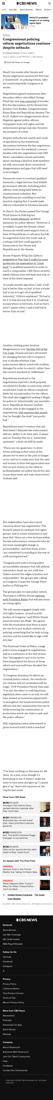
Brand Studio (9, 1029)
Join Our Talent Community (16, 1056)
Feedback (8, 1066)
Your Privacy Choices (13, 993)
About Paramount (11, 1047)
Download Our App (12, 1025)
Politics (47, 9)
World (38, 9)
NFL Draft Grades (11, 939)
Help (5, 1061)
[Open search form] (49, 3)
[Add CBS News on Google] (17, 62)
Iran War (13, 9)
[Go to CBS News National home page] (26, 3)
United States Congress (20, 895)
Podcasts (7, 1020)
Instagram (7, 966)
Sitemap (7, 1034)
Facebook (8, 961)
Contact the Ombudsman (15, 1070)
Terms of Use (9, 998)
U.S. (4, 9)
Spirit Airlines (26, 9)
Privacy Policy (9, 984)
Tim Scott (39, 895)
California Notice (11, 989)
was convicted (28, 101)
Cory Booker (14, 898)
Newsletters (9, 1016)
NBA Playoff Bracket (13, 944)
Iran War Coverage (12, 935)
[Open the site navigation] (9, 3)
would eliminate (20, 219)
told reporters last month (32, 412)
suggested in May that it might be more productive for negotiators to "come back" (25, 263)
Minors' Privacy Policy (13, 1002)
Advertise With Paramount (16, 1052)
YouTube (7, 957)
